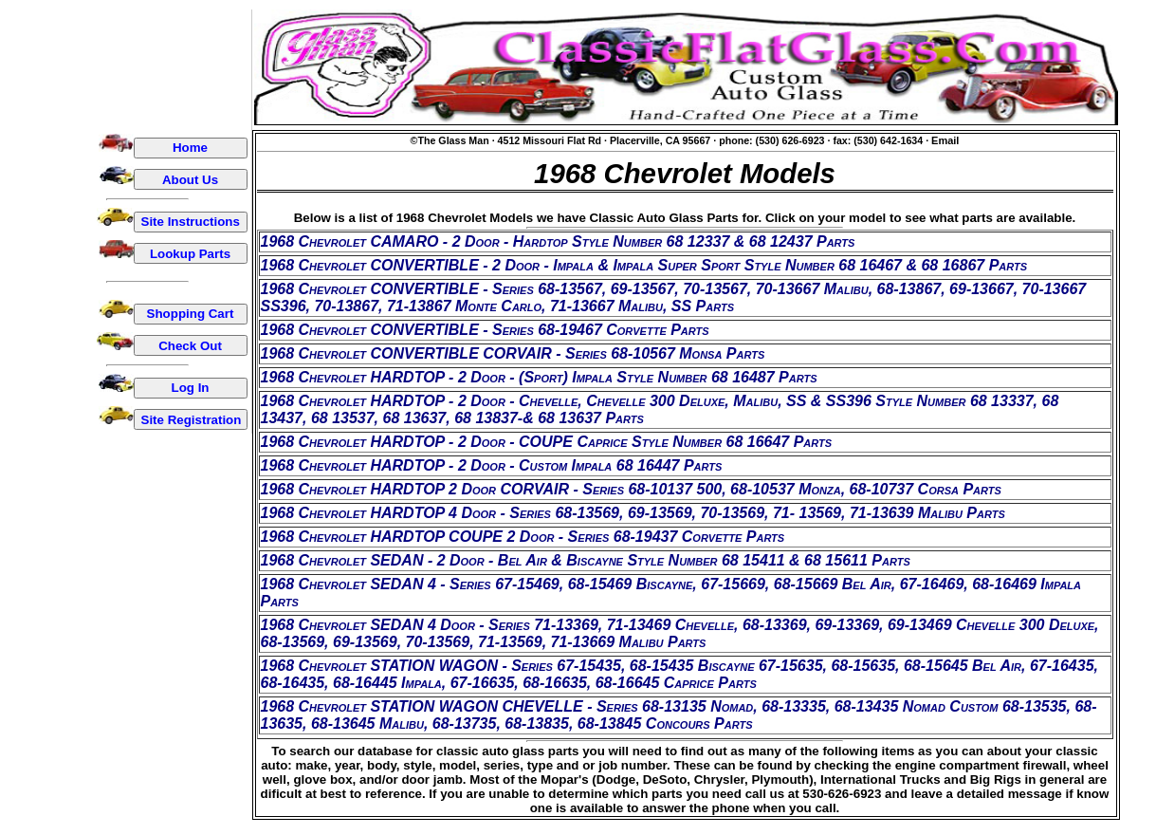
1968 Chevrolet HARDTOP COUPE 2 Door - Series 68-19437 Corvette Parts (523, 537)
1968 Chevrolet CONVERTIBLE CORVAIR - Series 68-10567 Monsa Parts (513, 353)
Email (945, 140)
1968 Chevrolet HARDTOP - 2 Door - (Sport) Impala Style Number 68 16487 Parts (539, 377)
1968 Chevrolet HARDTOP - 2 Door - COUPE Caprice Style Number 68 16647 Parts (547, 442)
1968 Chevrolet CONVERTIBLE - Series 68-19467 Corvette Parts (485, 330)
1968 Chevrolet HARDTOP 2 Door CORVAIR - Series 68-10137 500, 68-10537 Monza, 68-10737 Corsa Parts (631, 489)
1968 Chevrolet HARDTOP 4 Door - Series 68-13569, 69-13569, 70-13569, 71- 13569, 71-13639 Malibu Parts (633, 513)
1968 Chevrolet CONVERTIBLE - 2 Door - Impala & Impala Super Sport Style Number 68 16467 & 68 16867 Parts (644, 265)
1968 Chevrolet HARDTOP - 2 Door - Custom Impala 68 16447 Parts (492, 465)
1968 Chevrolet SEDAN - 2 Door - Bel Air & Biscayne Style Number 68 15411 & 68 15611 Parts (585, 560)
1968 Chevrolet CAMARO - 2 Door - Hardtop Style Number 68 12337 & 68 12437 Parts (558, 241)
